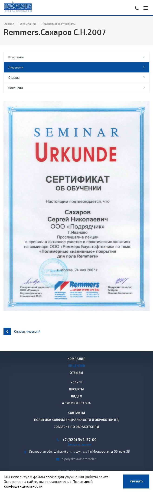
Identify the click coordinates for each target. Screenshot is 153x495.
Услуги (76, 382)
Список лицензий (21, 331)
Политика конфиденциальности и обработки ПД (76, 420)
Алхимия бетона (76, 403)
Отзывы (14, 77)
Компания (16, 57)
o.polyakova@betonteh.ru (79, 459)
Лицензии (15, 67)
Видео (76, 396)
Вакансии (15, 88)
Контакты (76, 413)
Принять (137, 481)
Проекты (76, 389)
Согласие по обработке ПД (76, 427)
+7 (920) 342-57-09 (79, 439)
